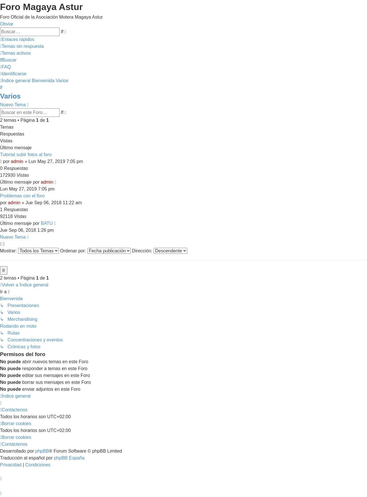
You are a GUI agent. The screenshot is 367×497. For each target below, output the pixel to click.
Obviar (6, 23)
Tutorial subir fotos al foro (26, 154)
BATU (46, 223)
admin (17, 161)
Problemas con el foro (22, 195)
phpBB (42, 451)
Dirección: (159, 250)
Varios (10, 96)
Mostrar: (29, 250)
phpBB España (69, 457)
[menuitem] (22, 46)
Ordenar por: (95, 250)
